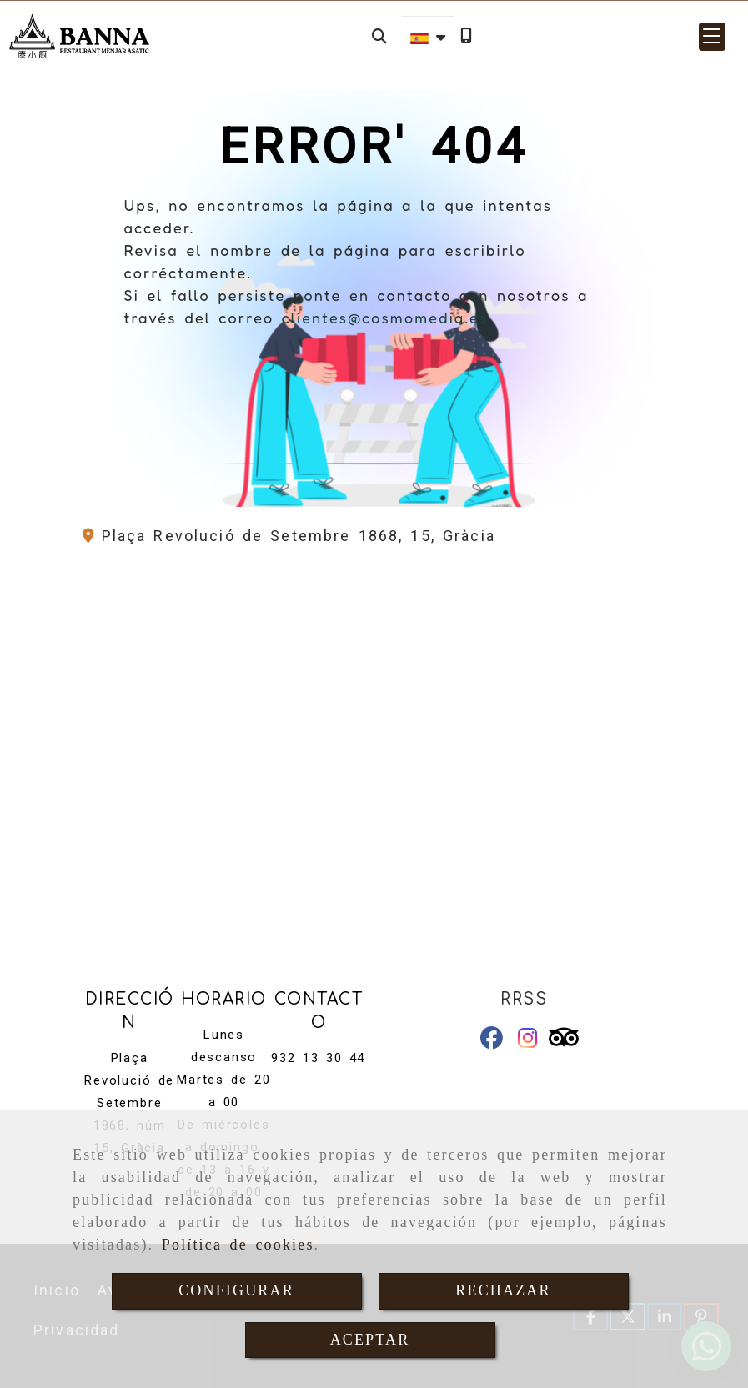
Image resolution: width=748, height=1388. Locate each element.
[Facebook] (491, 1041)
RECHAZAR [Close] (502, 1290)
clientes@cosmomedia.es (384, 317)
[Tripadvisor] (564, 1041)
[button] (712, 37)
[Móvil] (466, 36)
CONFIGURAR (236, 1290)
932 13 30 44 (318, 1057)
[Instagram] (528, 1041)
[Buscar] (379, 36)
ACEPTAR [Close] (370, 1339)
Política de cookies (238, 1244)
